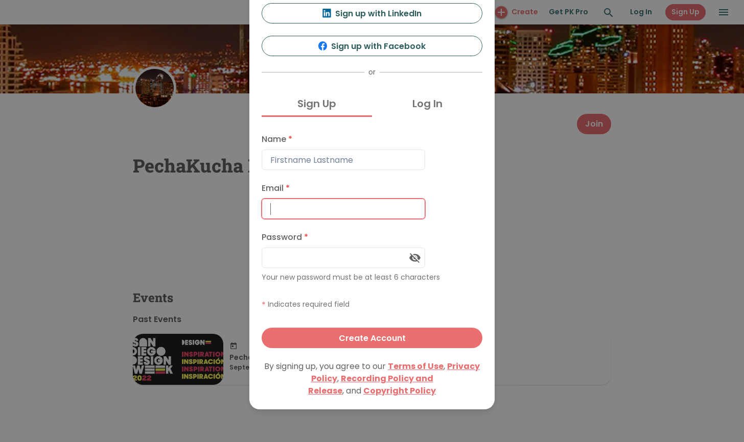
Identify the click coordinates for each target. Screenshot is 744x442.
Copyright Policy (399, 391)
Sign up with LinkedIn (372, 13)
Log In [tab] (427, 103)
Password (285, 237)
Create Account (372, 338)
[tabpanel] (372, 238)
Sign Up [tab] (316, 103)
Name (277, 139)
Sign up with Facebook (372, 46)
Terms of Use (416, 366)
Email (276, 188)
